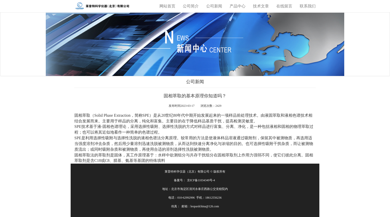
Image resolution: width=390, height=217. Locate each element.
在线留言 (284, 6)
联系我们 (308, 6)
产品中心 (237, 6)
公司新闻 (214, 6)
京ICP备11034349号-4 (201, 180)
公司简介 (191, 6)
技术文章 (261, 6)
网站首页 (167, 6)
